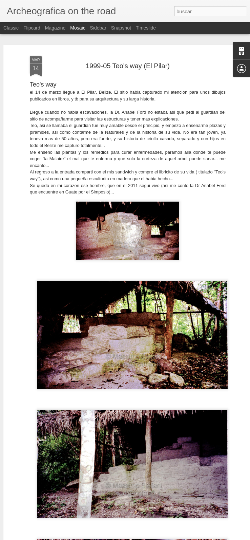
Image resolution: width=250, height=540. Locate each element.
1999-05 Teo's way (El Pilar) (128, 66)
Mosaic (77, 28)
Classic (11, 28)
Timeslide (146, 28)
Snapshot (121, 28)
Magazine (55, 28)
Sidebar (98, 28)
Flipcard (31, 28)
